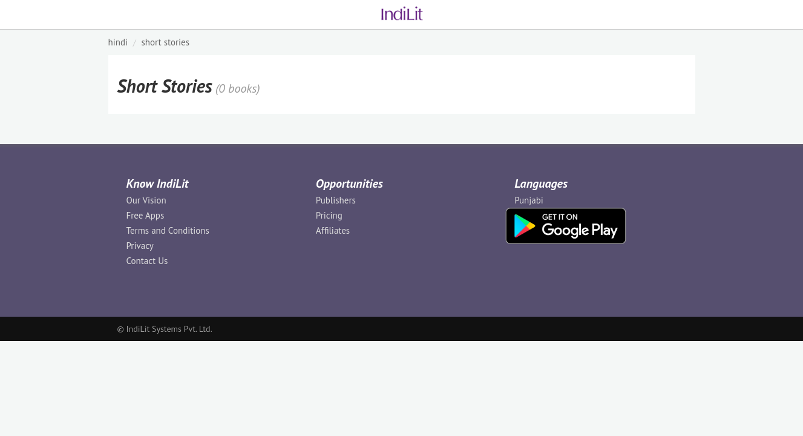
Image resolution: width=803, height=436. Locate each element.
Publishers (336, 200)
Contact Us (147, 260)
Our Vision (146, 200)
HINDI (118, 42)
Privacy (140, 245)
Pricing (329, 215)
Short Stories (165, 42)
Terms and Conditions (167, 230)
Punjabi (528, 200)
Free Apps (145, 215)
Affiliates (333, 230)
